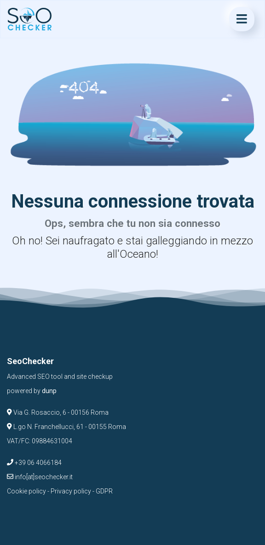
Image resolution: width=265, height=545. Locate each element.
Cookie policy (26, 491)
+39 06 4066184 (34, 462)
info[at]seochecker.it (40, 477)
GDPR (104, 491)
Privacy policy (71, 491)
